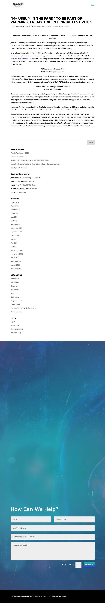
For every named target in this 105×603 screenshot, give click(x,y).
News (43, 26)
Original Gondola (52, 26)
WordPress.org (16, 333)
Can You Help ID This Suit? (31, 178)
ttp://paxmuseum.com (20, 58)
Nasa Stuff (36, 26)
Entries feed (15, 325)
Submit (88, 564)
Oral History (32, 189)
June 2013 (14, 217)
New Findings (15, 290)
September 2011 (16, 232)
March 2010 (15, 258)
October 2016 (16, 209)
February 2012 (15, 224)
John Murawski (18, 26)
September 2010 (17, 254)
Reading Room (28, 181)
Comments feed (17, 329)
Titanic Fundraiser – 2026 (20, 153)
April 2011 (14, 246)
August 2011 (15, 235)
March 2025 (15, 206)
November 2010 (16, 250)
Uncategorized (16, 312)
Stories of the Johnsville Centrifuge (23, 308)
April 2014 (14, 213)
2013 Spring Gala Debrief (19, 168)
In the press (15, 278)
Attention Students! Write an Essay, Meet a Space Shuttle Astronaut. (35, 164)
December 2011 (16, 228)
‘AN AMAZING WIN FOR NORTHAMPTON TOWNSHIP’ (30, 160)
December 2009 (17, 269)
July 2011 (13, 239)
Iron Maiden (15, 282)
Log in (13, 322)
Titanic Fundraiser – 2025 (20, 157)
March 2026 (15, 202)
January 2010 (15, 265)
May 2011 (14, 243)
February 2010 (16, 261)
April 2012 (14, 221)
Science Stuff (64, 26)
